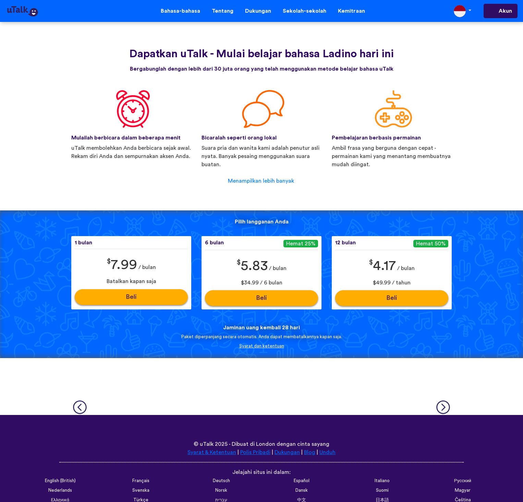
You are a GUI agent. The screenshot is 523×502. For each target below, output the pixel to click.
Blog (309, 452)
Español (301, 480)
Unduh (327, 452)
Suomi (382, 490)
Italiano (382, 480)
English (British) (60, 480)
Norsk (221, 490)
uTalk (207, 444)
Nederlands (60, 490)
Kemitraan (351, 11)
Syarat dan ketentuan (261, 346)
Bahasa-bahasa (180, 11)
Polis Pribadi (255, 452)
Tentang (222, 11)
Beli (131, 297)
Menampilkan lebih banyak (261, 181)
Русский (462, 480)
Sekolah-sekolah (304, 11)
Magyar (463, 490)
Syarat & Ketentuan (211, 452)
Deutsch (221, 480)
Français (140, 480)
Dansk (301, 490)
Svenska (140, 490)
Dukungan (258, 11)
